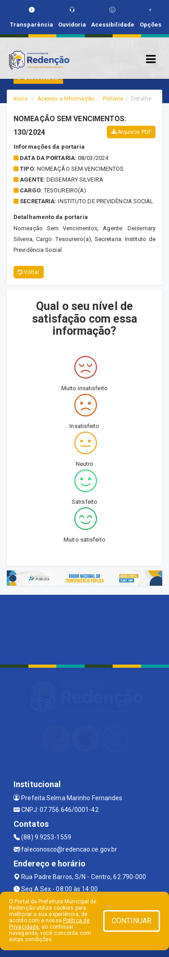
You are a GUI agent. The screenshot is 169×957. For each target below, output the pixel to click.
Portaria (113, 98)
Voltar (28, 272)
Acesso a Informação (66, 98)
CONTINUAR (131, 920)
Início (21, 98)
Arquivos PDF (131, 132)
